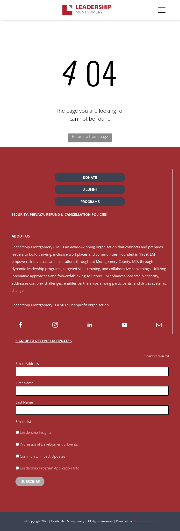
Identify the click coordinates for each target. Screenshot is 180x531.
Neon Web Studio (144, 521)
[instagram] (55, 325)
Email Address (27, 363)
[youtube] (124, 325)
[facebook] (20, 325)
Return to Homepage (90, 136)
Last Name (24, 402)
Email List (23, 421)
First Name (24, 383)
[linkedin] (90, 325)
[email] (159, 325)
